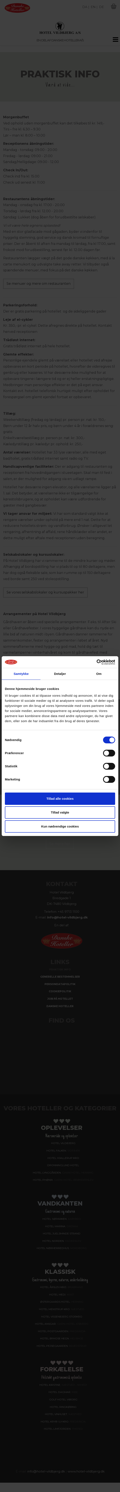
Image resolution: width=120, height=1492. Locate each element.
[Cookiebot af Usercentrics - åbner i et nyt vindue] (96, 662)
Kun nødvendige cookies (60, 826)
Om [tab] (99, 674)
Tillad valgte (60, 812)
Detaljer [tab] (60, 674)
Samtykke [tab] (21, 674)
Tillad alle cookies (60, 798)
